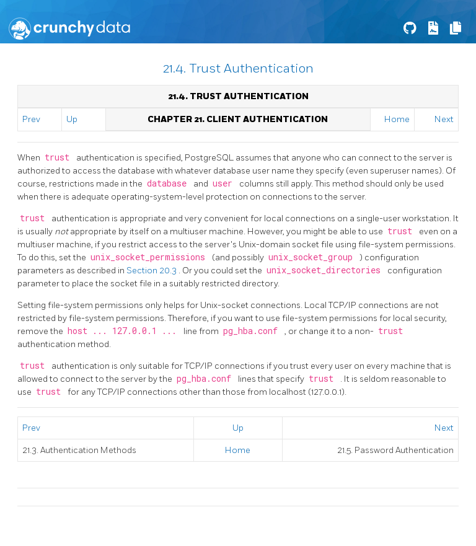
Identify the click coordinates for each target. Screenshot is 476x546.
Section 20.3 (152, 270)
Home (397, 119)
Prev (31, 119)
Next (444, 119)
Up (71, 119)
